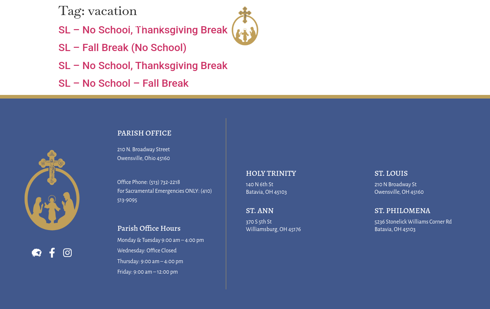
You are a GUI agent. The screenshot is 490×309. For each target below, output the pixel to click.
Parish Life (423, 26)
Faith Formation (338, 26)
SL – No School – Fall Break (124, 83)
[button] (476, 26)
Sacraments (147, 26)
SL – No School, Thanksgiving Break (143, 65)
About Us (48, 26)
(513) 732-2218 (164, 182)
